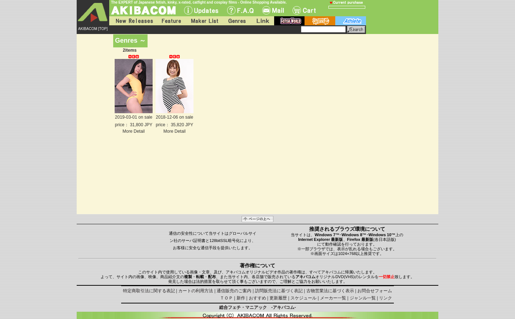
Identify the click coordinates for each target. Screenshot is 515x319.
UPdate (201, 10)
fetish (289, 20)
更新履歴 (278, 298)
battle (320, 20)
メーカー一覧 (333, 298)
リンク (385, 298)
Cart (304, 10)
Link (262, 20)
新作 (241, 298)
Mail (273, 10)
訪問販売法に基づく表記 (279, 290)
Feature (171, 20)
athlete (350, 20)
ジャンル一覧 (363, 298)
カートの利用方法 (195, 290)
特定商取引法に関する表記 (149, 290)
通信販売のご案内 (234, 290)
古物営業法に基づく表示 (330, 290)
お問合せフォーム (374, 290)
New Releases (132, 20)
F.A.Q (240, 10)
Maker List (204, 20)
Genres (236, 20)
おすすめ (257, 298)
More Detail (134, 131)
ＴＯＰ (226, 298)
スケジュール (303, 298)
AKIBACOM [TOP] (93, 29)
